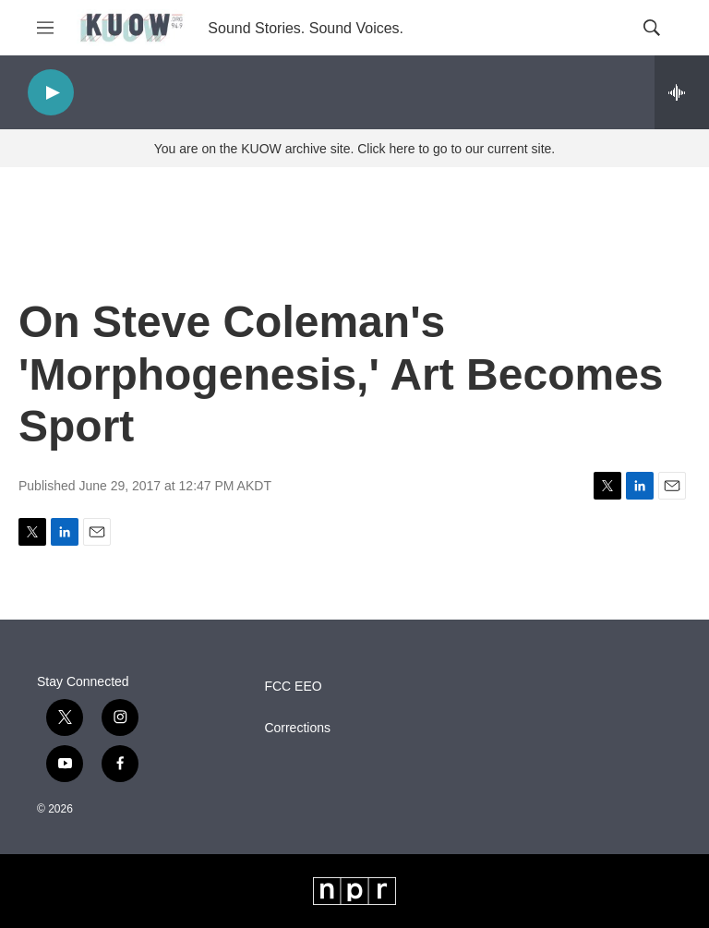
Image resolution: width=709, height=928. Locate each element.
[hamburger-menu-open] (45, 27)
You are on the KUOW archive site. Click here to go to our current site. (354, 148)
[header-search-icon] (651, 27)
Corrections (297, 728)
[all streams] (682, 92)
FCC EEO (292, 686)
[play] (51, 92)
